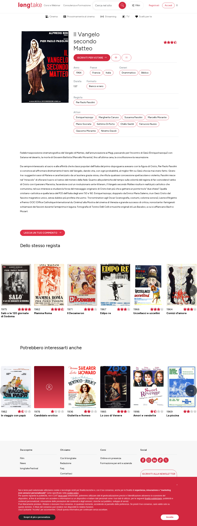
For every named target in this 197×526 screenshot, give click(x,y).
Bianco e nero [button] (96, 86)
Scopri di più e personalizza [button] (37, 517)
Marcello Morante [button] (157, 117)
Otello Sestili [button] (127, 124)
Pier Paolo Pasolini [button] (85, 102)
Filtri (136, 5)
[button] (92, 57)
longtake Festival (29, 468)
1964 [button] (79, 72)
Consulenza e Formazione (77, 5)
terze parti (62, 496)
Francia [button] (96, 72)
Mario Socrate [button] (83, 124)
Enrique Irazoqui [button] (84, 117)
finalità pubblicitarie (153, 498)
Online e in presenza (110, 458)
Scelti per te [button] (143, 16)
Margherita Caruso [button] (109, 117)
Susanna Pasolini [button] (133, 117)
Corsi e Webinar (52, 5)
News (23, 463)
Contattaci (66, 473)
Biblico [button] (145, 72)
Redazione (65, 463)
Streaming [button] (108, 16)
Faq (62, 468)
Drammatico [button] (129, 72)
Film (22, 458)
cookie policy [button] (73, 493)
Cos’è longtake (68, 458)
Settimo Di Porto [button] (106, 124)
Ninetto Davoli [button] (108, 130)
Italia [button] (108, 72)
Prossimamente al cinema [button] (79, 16)
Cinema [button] (51, 16)
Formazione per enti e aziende (116, 463)
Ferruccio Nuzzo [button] (148, 124)
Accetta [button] (169, 517)
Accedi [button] (168, 5)
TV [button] (125, 16)
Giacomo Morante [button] (86, 130)
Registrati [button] (154, 5)
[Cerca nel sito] (110, 5)
